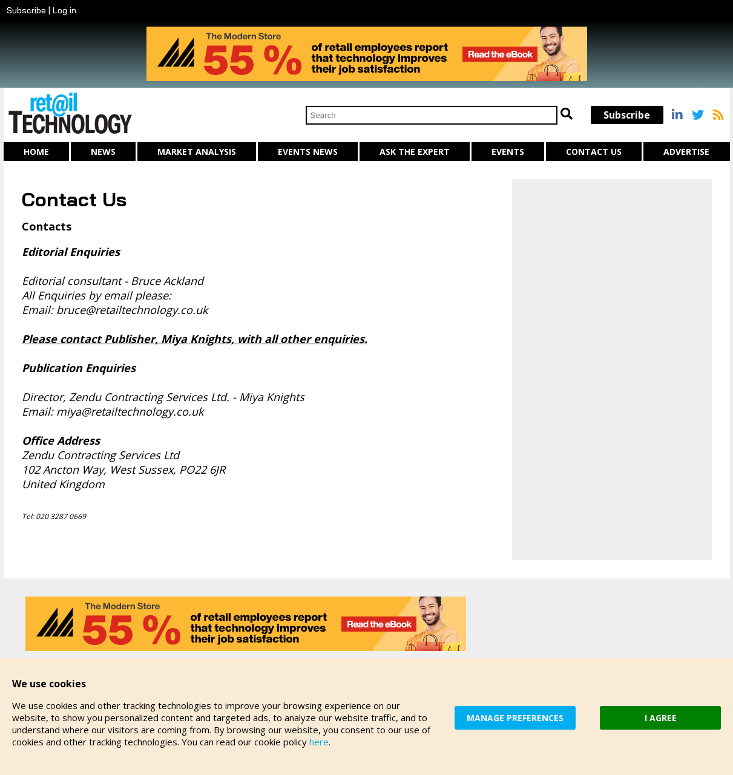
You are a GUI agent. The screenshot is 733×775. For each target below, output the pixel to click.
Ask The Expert (415, 151)
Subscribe (26, 10)
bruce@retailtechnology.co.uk (132, 309)
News (103, 151)
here (319, 742)
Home (36, 151)
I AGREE (661, 718)
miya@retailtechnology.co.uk (129, 411)
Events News (308, 151)
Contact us (594, 151)
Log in (64, 10)
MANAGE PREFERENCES (515, 718)
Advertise (686, 151)
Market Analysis (196, 151)
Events (507, 151)
